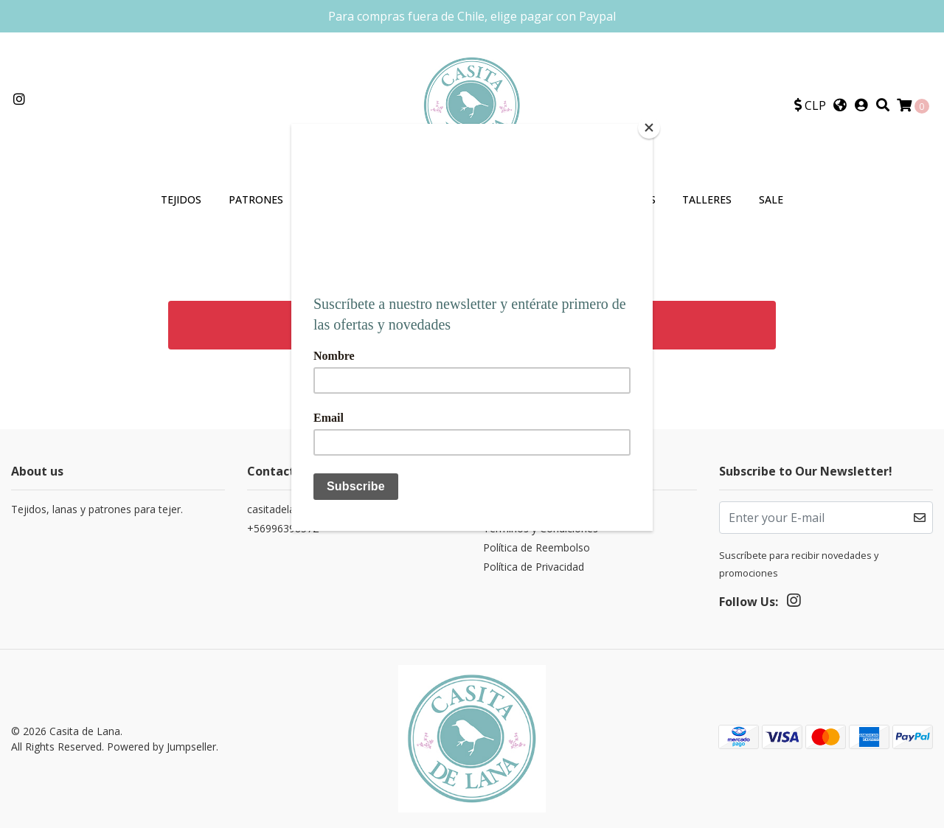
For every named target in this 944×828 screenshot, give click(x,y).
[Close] (649, 127)
